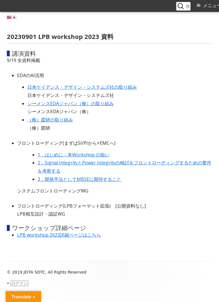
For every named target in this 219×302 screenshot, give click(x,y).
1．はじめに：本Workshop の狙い (74, 155)
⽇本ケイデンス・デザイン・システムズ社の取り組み (82, 87)
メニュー (211, 5)
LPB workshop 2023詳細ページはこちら (59, 235)
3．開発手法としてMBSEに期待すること (79, 179)
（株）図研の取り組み (50, 120)
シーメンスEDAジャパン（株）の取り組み (70, 103)
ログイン (19, 283)
